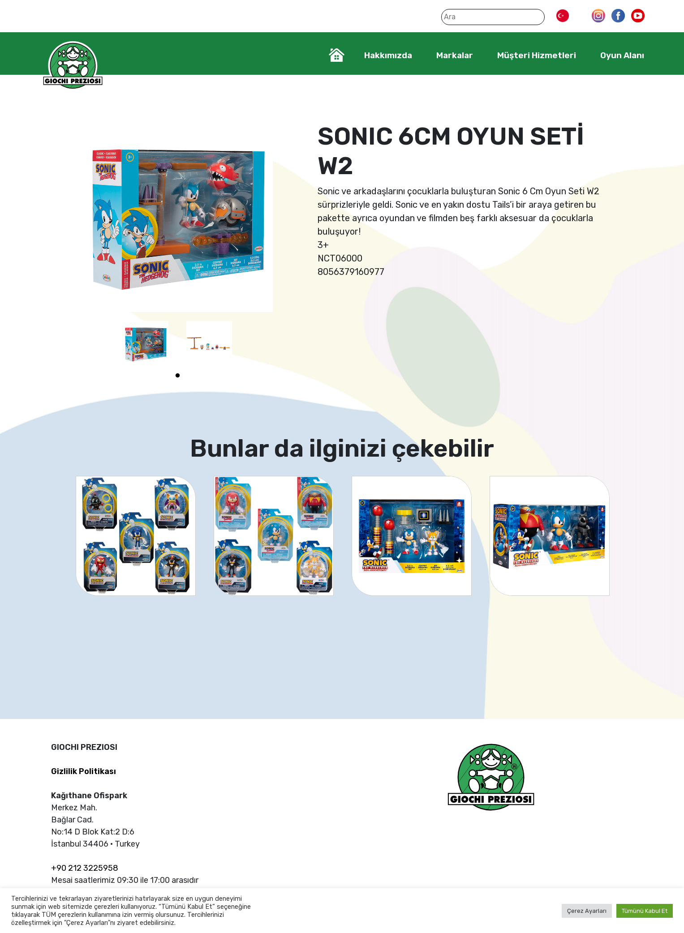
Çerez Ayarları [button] (587, 910)
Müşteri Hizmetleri (536, 55)
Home (336, 55)
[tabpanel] (145, 344)
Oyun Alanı (622, 55)
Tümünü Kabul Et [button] (644, 910)
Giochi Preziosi (72, 66)
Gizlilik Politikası (83, 771)
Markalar (454, 55)
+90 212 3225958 (84, 868)
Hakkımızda (388, 55)
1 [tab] (177, 375)
